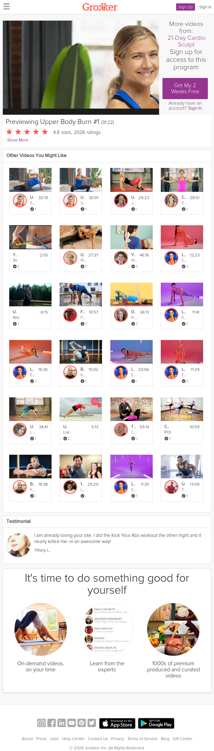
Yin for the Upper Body (133, 255)
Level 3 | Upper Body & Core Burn (32, 369)
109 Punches (82, 484)
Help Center (73, 738)
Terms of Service (142, 738)
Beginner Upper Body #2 (32, 484)
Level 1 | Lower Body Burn (184, 369)
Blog (165, 738)
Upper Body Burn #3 (32, 197)
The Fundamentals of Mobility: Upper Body (133, 427)
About (27, 738)
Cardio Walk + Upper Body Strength (184, 197)
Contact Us (98, 738)
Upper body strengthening (65, 427)
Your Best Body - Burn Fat (15, 255)
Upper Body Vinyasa (32, 427)
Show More (17, 140)
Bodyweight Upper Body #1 (83, 369)
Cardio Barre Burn (166, 427)
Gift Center (183, 738)
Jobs (54, 738)
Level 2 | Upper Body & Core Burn (184, 312)
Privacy (117, 738)
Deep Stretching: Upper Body (133, 312)
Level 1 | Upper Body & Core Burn (184, 255)
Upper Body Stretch (15, 312)
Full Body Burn (83, 312)
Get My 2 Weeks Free (185, 88)
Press (41, 738)
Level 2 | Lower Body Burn (133, 484)
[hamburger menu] (5, 6)
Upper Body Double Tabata (184, 484)
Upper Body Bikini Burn (83, 255)
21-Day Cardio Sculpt (186, 41)
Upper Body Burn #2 (83, 197)
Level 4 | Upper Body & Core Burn (133, 369)
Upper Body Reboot (133, 197)
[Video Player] (81, 65)
